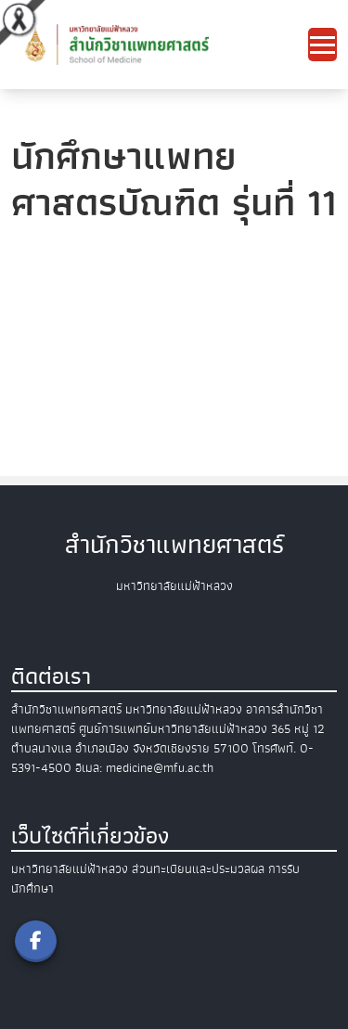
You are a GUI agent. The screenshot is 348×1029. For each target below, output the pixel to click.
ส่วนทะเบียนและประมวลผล (198, 869)
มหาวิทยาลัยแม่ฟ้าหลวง (69, 869)
